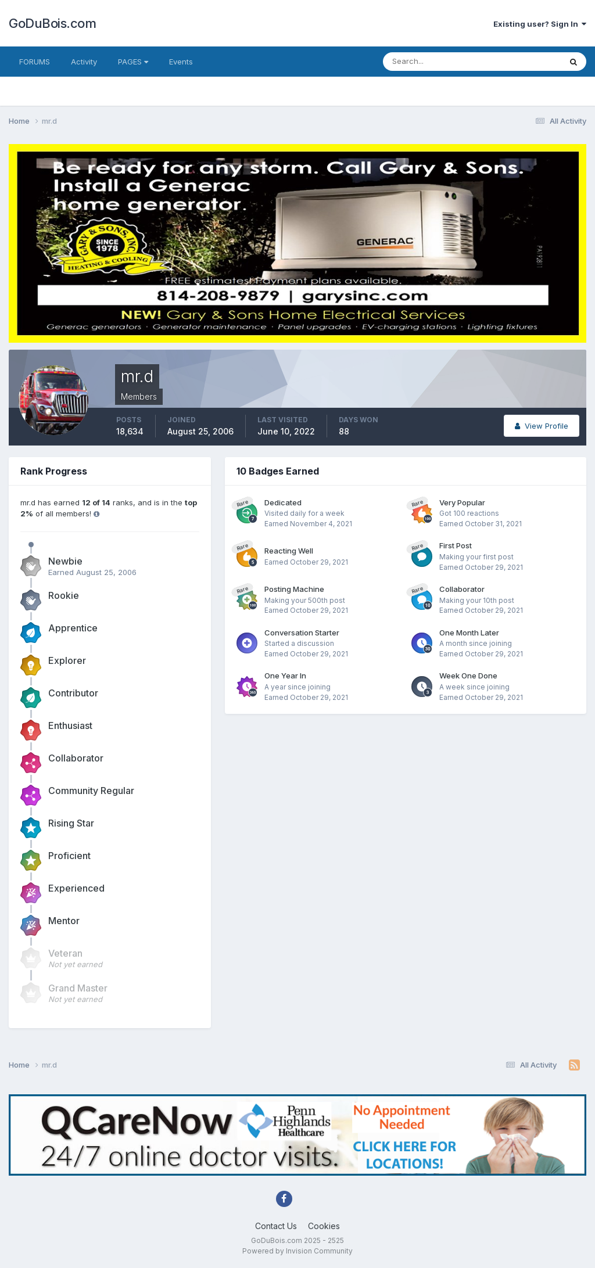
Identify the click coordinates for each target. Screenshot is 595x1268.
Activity (84, 61)
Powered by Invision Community (297, 1251)
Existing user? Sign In (539, 23)
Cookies (324, 1226)
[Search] (434, 61)
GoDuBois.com (52, 23)
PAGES (133, 61)
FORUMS (34, 61)
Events (181, 61)
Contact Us (276, 1226)
